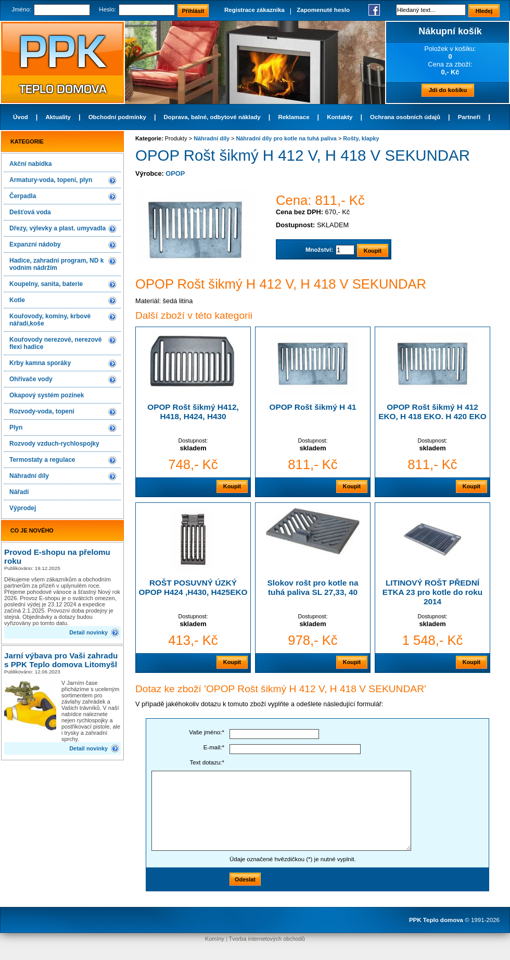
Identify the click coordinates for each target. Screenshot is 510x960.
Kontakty (339, 117)
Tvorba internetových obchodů (267, 939)
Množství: (319, 250)
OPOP (175, 173)
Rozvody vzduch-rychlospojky (54, 443)
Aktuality (58, 117)
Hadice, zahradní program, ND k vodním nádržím (56, 264)
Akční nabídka (30, 163)
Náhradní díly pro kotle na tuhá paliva (286, 138)
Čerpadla (22, 196)
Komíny (214, 939)
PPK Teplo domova (436, 920)
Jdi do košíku (448, 90)
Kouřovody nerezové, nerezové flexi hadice (55, 343)
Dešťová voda (30, 212)
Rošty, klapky (361, 138)
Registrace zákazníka (254, 10)
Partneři (469, 117)
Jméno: (21, 9)
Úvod (20, 117)
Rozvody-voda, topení (41, 411)
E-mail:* (213, 747)
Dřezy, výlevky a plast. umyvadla (57, 228)
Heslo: (107, 9)
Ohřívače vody (31, 379)
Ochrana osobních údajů (405, 117)
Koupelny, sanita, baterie (46, 284)
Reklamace (293, 117)
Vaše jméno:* (206, 732)
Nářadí (19, 492)
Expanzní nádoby (35, 244)
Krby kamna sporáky (40, 363)
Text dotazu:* (206, 762)
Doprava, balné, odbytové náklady (212, 117)
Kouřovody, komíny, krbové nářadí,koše (50, 320)
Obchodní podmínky (117, 117)
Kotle (17, 300)
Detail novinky (88, 632)
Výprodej (22, 508)
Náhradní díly (29, 475)
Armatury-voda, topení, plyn (50, 180)
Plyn (15, 427)
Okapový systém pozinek (46, 395)
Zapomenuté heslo (323, 10)
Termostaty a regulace (42, 459)
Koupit (232, 486)
